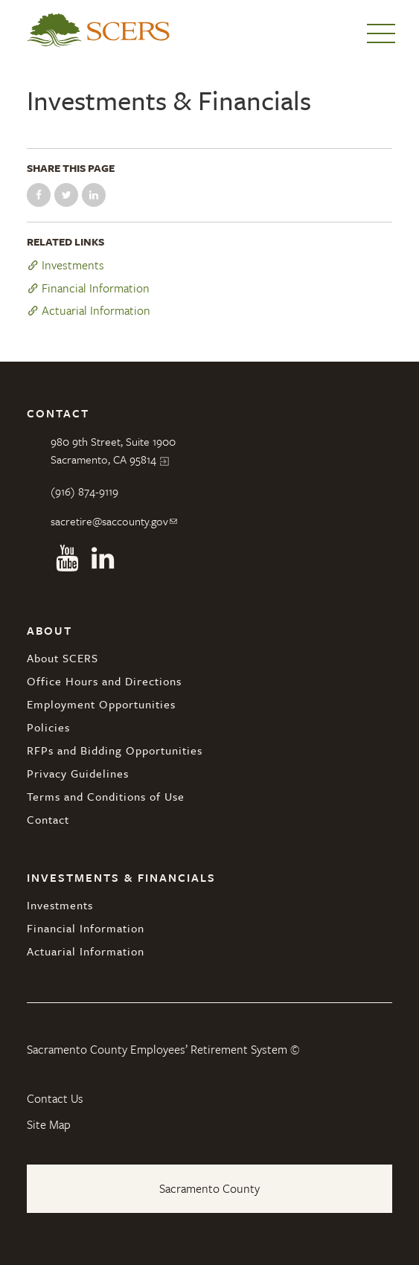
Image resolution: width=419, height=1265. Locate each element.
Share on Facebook (39, 195)
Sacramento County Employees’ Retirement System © (163, 1049)
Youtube (67, 558)
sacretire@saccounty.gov (109, 521)
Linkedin (102, 558)
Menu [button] (381, 33)
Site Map (49, 1124)
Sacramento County (209, 1188)
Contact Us (55, 1098)
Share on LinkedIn (94, 195)
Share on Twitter (66, 195)
